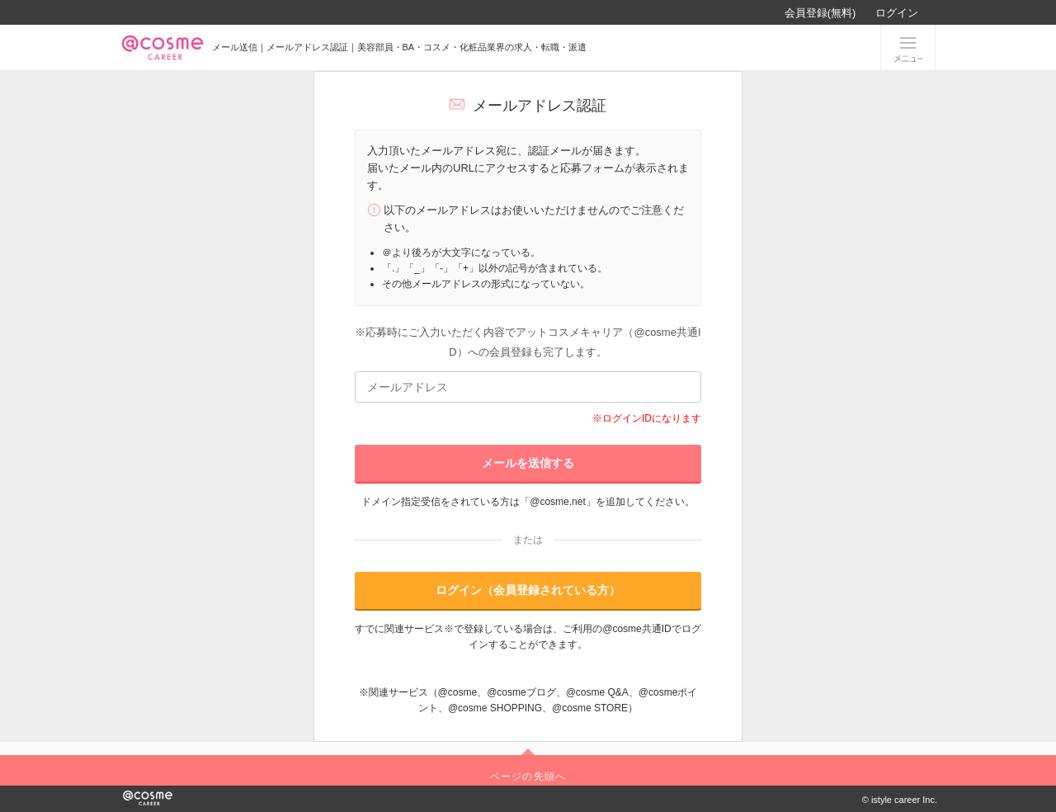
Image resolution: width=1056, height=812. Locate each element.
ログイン (896, 13)
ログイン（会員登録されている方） (528, 590)
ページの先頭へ (528, 776)
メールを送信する (528, 463)
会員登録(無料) (820, 13)
